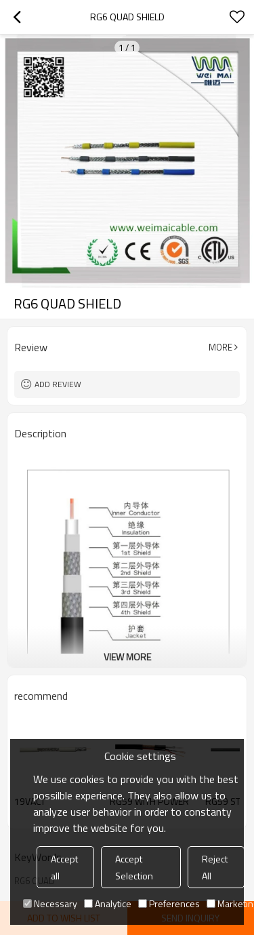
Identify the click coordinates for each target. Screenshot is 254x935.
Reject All (215, 867)
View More (127, 657)
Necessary (50, 903)
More (220, 347)
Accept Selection (134, 867)
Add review (58, 384)
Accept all (64, 867)
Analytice (107, 903)
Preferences (169, 903)
